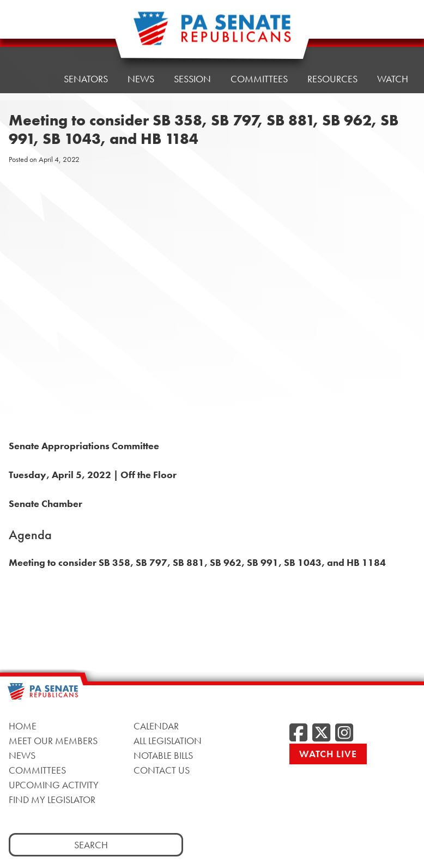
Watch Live (328, 753)
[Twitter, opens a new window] (321, 733)
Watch (392, 79)
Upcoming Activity (54, 784)
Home (30, 40)
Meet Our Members (53, 740)
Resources (332, 27)
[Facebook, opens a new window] (298, 733)
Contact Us (162, 770)
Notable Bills (163, 755)
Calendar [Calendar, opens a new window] (156, 726)
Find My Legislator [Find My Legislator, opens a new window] (52, 799)
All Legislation (168, 740)
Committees (37, 770)
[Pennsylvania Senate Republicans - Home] (212, 34)
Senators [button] (86, 38)
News (22, 755)
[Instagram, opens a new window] (344, 733)
